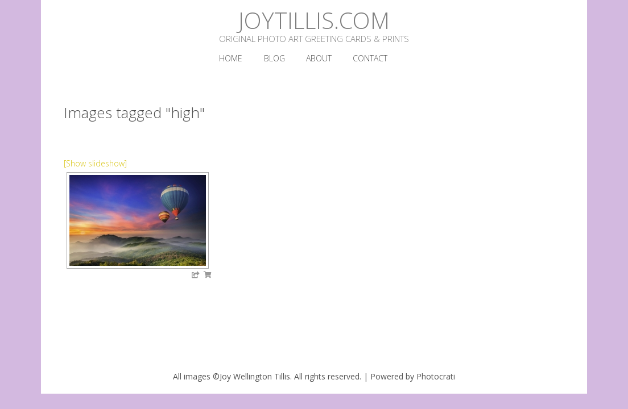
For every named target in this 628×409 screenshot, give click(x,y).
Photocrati (435, 376)
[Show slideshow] (95, 163)
